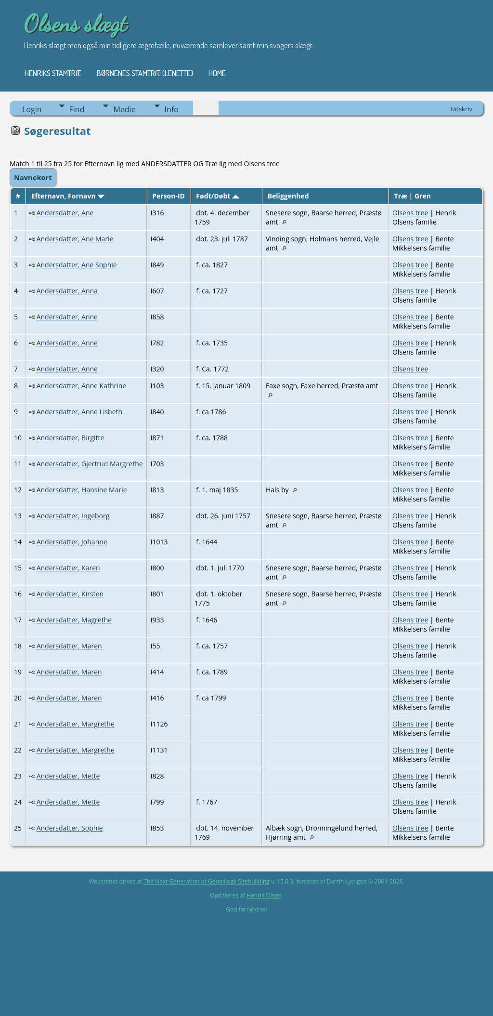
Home (217, 73)
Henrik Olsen (263, 895)
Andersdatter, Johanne (72, 541)
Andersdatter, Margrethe (76, 723)
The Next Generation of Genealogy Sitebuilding (206, 881)
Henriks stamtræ (53, 73)
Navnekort (33, 177)
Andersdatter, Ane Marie (75, 238)
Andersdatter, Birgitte (70, 437)
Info (172, 109)
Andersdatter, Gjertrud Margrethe (90, 463)
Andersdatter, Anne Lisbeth (79, 411)
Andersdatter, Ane (65, 212)
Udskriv (461, 109)
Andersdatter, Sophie (70, 827)
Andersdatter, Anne (67, 316)
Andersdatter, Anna (67, 290)
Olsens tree (410, 212)
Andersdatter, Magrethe (74, 619)
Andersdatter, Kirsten (70, 593)
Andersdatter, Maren (69, 645)
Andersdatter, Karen (68, 567)
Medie (124, 109)
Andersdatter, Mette (68, 775)
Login (32, 109)
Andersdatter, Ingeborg (73, 515)
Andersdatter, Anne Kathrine (82, 385)
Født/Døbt (217, 195)
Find (77, 109)
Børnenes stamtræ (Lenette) (145, 73)
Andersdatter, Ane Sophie (77, 264)
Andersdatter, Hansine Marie (82, 489)
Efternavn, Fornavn (68, 195)
